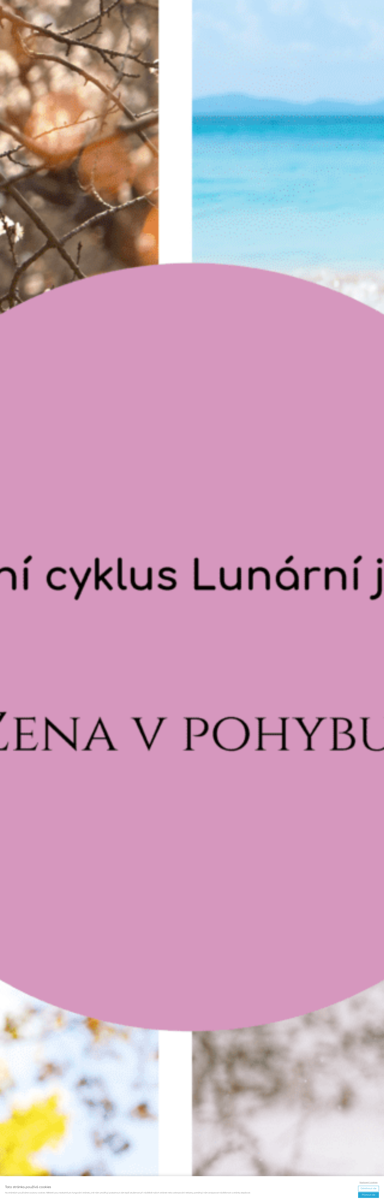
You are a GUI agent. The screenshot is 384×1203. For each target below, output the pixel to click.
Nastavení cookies (369, 1182)
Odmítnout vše (368, 1188)
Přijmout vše (368, 1195)
